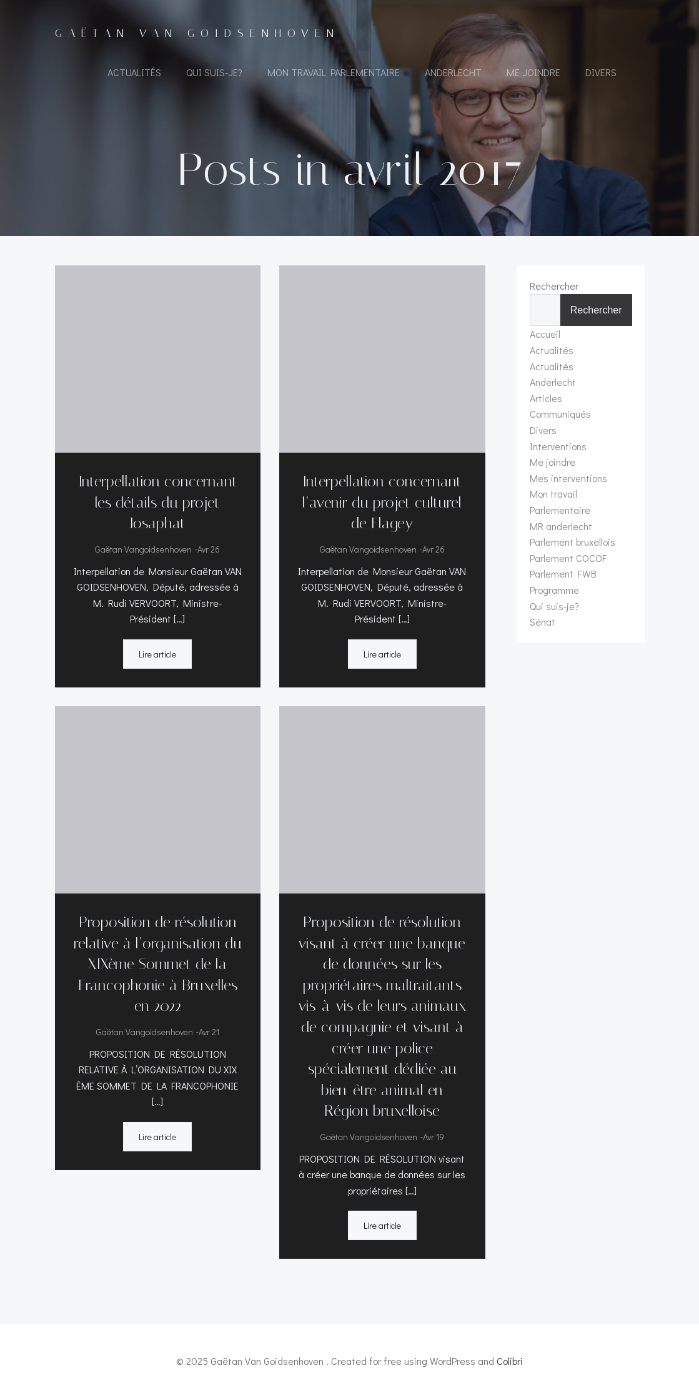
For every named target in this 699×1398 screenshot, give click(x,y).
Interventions (558, 446)
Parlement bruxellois (572, 541)
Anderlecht (453, 72)
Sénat (542, 621)
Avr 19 (433, 1137)
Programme (554, 589)
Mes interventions (568, 478)
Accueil (545, 333)
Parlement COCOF (568, 557)
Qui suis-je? (214, 72)
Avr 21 (209, 1032)
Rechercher (554, 285)
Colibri (510, 1360)
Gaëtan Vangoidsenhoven (143, 549)
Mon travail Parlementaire (333, 72)
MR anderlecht (561, 526)
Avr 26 (208, 549)
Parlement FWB (563, 573)
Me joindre (533, 72)
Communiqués (560, 413)
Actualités (134, 72)
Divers (601, 72)
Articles (546, 398)
